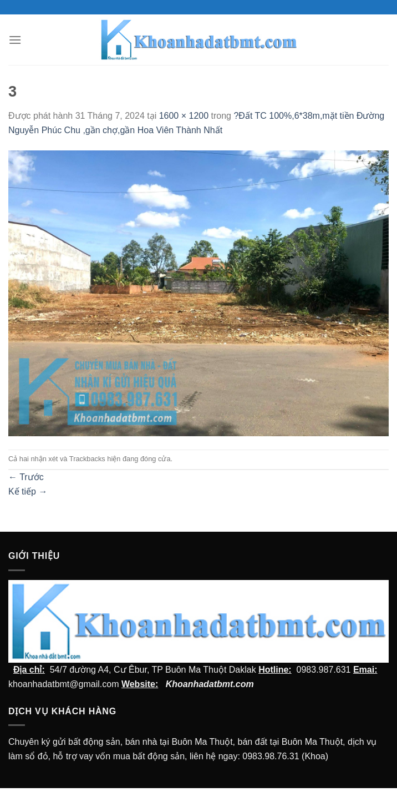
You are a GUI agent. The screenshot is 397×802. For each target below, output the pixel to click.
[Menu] (15, 39)
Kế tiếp (27, 491)
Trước (26, 477)
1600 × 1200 (183, 115)
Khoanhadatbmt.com (210, 684)
